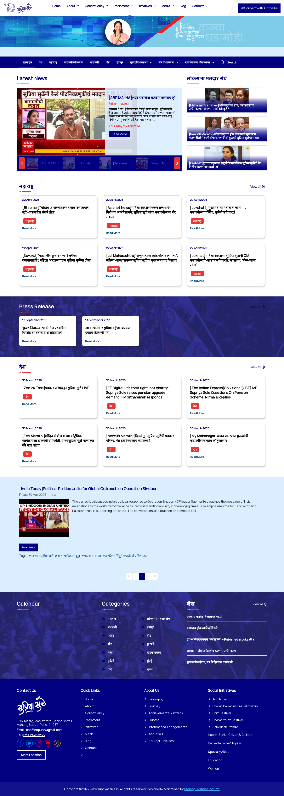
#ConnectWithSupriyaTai (259, 8)
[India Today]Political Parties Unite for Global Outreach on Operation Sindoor (87, 488)
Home (89, 699)
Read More (29, 228)
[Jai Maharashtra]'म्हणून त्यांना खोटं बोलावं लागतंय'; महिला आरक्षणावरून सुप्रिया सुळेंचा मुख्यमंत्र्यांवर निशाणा (142, 258)
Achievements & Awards (166, 713)
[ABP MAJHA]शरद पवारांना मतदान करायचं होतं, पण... (148, 97)
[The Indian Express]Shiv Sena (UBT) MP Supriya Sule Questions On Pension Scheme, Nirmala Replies (223, 392)
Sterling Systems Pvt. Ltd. (202, 789)
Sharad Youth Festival (228, 720)
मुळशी (150, 644)
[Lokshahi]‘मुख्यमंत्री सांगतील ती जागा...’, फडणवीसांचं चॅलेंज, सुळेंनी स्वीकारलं (218, 209)
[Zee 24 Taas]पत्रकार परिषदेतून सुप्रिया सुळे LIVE (55, 388)
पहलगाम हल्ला (92, 556)
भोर (110, 644)
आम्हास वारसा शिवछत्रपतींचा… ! (204, 617)
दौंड (149, 635)
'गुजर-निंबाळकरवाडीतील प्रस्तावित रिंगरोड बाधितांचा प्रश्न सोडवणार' (43, 330)
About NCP (156, 733)
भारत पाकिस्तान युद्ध (69, 556)
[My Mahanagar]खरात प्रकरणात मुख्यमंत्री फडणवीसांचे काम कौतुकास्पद (219, 438)
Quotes (154, 720)
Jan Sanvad (220, 699)
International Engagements (168, 726)
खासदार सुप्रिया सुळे (42, 556)
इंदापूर (150, 627)
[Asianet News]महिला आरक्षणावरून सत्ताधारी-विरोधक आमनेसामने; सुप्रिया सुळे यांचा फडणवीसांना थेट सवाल (141, 212)
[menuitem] (56, 6)
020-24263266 (34, 735)
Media (89, 733)
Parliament (92, 720)
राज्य (149, 669)
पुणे (110, 669)
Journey (154, 706)
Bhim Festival (222, 713)
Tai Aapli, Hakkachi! (162, 740)
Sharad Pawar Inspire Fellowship (235, 706)
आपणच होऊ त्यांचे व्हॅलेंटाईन (202, 628)
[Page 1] (142, 576)
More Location (31, 755)
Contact (91, 747)
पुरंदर (111, 635)
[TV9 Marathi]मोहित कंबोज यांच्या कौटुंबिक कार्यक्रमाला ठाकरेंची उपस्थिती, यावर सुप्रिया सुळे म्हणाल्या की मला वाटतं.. (58, 440)
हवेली (111, 661)
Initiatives (91, 726)
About (89, 706)
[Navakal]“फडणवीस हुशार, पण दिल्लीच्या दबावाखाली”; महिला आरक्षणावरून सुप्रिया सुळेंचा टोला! (57, 258)
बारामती (124, 104)
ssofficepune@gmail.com (44, 730)
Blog (88, 740)
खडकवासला (154, 652)
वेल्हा (110, 652)
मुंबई (149, 661)
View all (257, 186)
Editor (113, 104)
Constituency (94, 713)
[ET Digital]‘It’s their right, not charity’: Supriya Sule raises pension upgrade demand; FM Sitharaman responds (137, 392)
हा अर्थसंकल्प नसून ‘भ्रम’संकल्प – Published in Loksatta (220, 639)
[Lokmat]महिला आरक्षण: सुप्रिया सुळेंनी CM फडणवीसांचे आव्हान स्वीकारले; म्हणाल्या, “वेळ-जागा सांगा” (223, 260)
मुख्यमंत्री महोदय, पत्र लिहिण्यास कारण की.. (211, 662)
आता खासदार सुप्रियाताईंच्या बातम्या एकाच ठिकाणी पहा (107, 330)
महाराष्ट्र (30, 221)
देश (27, 397)
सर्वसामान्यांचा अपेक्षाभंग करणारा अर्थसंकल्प (211, 651)
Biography (156, 699)
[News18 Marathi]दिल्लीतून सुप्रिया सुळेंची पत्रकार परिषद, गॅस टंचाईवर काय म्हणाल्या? (140, 438)
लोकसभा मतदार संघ (158, 618)
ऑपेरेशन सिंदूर (113, 556)
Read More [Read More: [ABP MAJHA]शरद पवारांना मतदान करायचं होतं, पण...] (119, 134)
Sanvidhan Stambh (226, 726)
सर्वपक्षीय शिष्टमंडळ (136, 556)
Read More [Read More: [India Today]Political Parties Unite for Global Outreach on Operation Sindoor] (28, 547)
